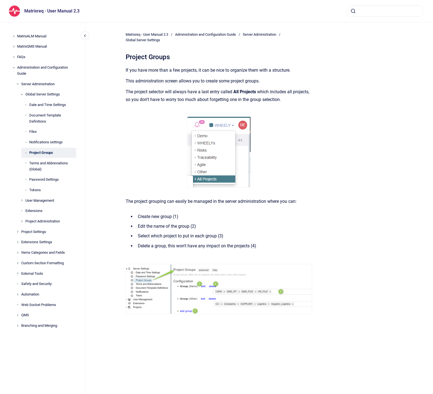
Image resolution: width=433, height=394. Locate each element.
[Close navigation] (85, 35)
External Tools (32, 273)
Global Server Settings (42, 94)
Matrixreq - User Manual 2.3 (52, 11)
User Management (39, 200)
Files (33, 131)
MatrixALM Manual (31, 36)
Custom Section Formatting (42, 263)
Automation (30, 294)
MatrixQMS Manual (32, 46)
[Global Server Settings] (22, 94)
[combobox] (385, 11)
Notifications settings (46, 142)
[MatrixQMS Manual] (14, 46)
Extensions (34, 211)
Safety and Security (36, 284)
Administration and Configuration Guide (42, 70)
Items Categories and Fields (43, 252)
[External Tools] (17, 273)
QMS (25, 315)
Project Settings (33, 232)
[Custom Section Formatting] (17, 263)
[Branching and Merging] (17, 325)
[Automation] (17, 294)
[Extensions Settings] (17, 242)
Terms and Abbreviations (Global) (48, 166)
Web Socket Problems (38, 305)
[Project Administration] (22, 221)
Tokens (35, 190)
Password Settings (44, 179)
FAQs (21, 57)
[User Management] (22, 200)
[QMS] (17, 315)
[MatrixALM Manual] (14, 36)
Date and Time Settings (47, 105)
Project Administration (42, 221)
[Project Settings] (17, 231)
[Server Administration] (17, 84)
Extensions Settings (36, 242)
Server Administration (38, 84)
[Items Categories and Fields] (17, 252)
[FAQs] (14, 57)
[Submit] (353, 11)
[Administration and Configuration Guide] (14, 67)
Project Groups (41, 153)
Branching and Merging (39, 325)
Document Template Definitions (45, 118)
